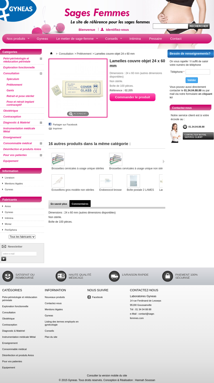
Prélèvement (14, 84)
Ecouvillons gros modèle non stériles (73, 189)
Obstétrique (10, 110)
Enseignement (12, 137)
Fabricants (9, 199)
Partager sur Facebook (65, 124)
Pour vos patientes (15, 155)
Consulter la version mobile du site (107, 375)
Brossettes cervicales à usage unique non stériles (138, 168)
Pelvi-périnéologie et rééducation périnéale (16, 60)
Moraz (8, 224)
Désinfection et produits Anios (22, 149)
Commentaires (80, 204)
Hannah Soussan (145, 380)
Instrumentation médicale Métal (19, 130)
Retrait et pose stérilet (20, 96)
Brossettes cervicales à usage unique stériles (78, 168)
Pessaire (155, 38)
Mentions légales (14, 183)
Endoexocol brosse (110, 189)
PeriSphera (11, 230)
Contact (175, 38)
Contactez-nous (53, 303)
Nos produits (15, 39)
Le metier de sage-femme (75, 39)
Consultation (11, 73)
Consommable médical (17, 143)
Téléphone (177, 71)
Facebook (97, 297)
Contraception (12, 116)
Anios (8, 206)
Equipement (10, 161)
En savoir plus (59, 204)
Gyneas (42, 38)
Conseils (111, 39)
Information (10, 171)
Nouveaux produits (55, 297)
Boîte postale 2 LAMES (140, 189)
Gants (10, 90)
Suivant (164, 161)
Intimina (135, 38)
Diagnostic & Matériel (16, 122)
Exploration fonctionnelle (19, 67)
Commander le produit (132, 97)
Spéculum (13, 79)
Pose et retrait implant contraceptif (20, 103)
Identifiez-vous (117, 29)
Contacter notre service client (195, 135)
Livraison (9, 177)
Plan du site (51, 337)
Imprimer (57, 128)
